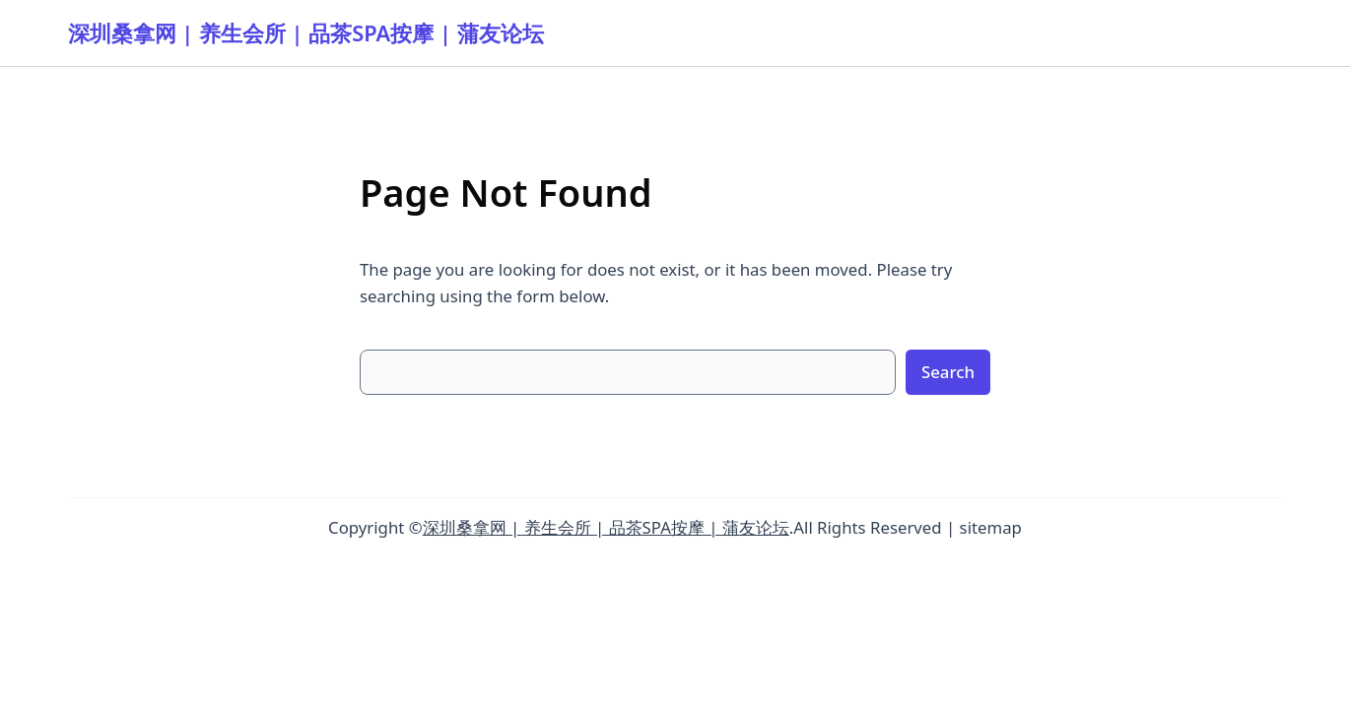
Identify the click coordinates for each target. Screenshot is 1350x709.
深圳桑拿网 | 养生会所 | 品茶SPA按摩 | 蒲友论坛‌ (306, 33)
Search (948, 371)
